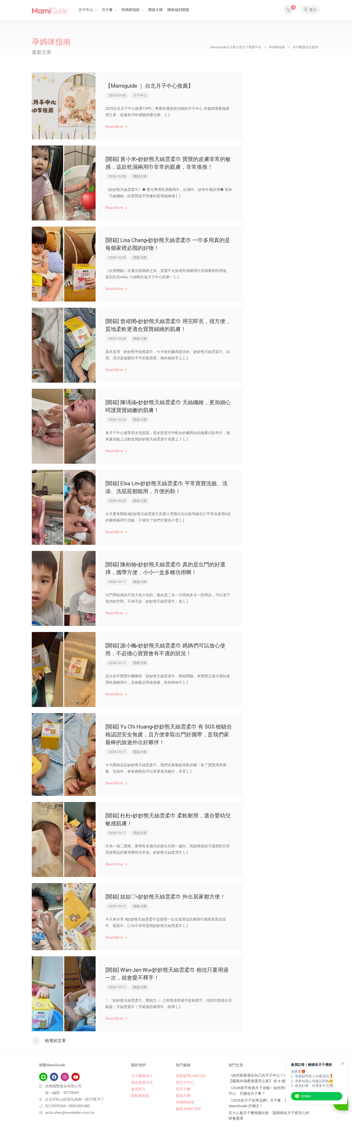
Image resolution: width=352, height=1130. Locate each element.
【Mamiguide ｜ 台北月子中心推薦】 (149, 86)
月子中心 (85, 10)
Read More (116, 126)
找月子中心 (185, 1082)
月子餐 (107, 10)
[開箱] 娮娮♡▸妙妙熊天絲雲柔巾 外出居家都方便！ (165, 897)
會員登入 (138, 1089)
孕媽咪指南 (130, 10)
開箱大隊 (155, 10)
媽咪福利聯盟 (178, 10)
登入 (310, 10)
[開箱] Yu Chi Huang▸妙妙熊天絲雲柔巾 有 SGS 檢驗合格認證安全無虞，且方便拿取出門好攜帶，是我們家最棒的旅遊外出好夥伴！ (168, 734)
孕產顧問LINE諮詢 (191, 1076)
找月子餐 (183, 1089)
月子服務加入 (142, 1076)
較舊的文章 (55, 1040)
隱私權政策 (140, 1096)
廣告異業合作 (142, 1082)
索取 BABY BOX (188, 1109)
